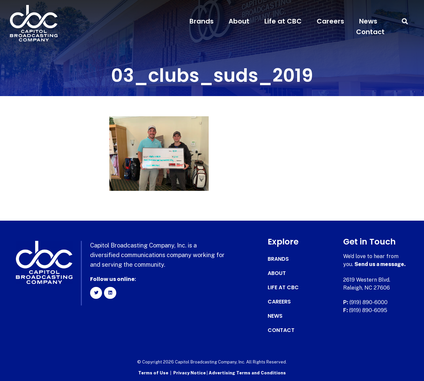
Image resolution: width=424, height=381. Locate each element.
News (368, 21)
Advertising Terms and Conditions (247, 372)
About (239, 21)
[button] (404, 21)
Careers (330, 21)
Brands (201, 21)
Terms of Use (153, 372)
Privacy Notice (190, 372)
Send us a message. (380, 264)
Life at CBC (283, 21)
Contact (370, 31)
